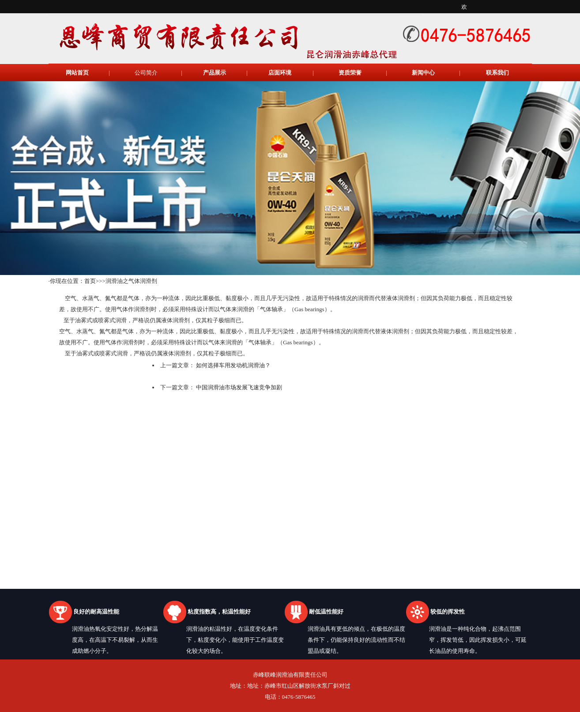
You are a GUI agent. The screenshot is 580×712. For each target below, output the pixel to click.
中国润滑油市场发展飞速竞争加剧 (239, 387)
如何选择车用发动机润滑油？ (233, 365)
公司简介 (146, 72)
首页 (90, 281)
